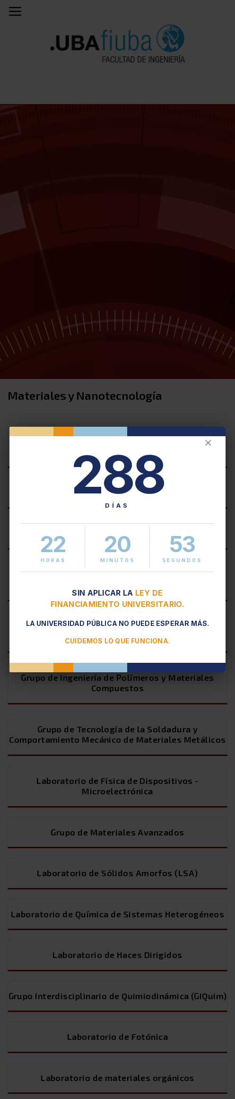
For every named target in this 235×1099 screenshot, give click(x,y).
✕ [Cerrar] (208, 443)
